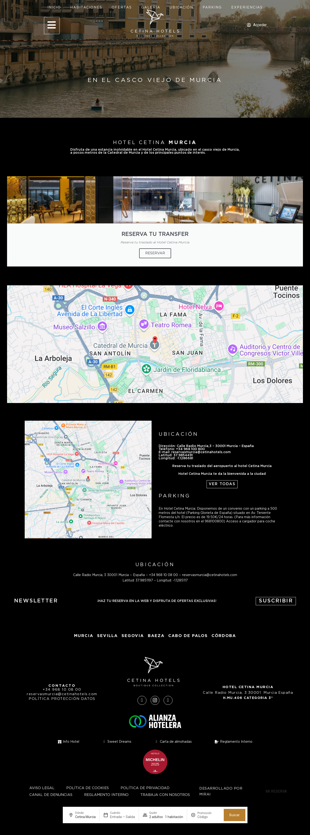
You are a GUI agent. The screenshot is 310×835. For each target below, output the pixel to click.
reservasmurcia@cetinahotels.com (209, 575)
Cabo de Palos (188, 636)
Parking (212, 7)
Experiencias (247, 7)
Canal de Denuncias (50, 794)
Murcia (83, 636)
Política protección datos (62, 698)
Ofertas (122, 7)
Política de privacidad (145, 788)
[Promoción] (208, 817)
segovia (133, 636)
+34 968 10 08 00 (163, 575)
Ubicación (181, 7)
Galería (150, 7)
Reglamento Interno (106, 794)
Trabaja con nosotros (165, 794)
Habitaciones (86, 7)
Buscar (234, 815)
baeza (156, 636)
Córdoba (224, 636)
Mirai (205, 794)
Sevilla (107, 636)
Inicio (54, 7)
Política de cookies (87, 788)
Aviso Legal (42, 788)
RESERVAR (155, 253)
